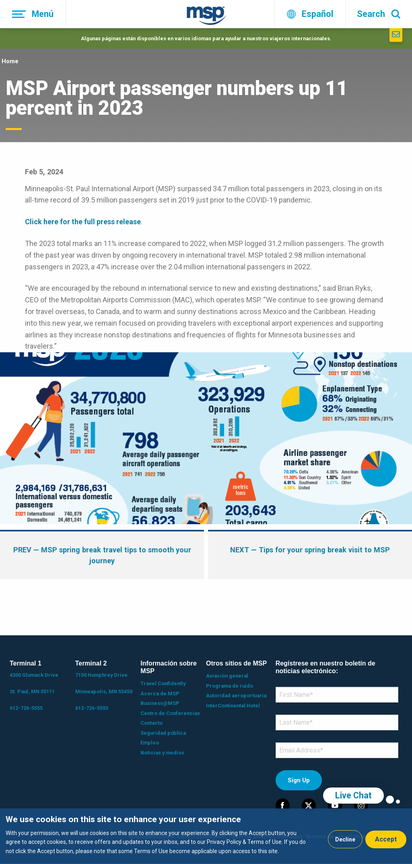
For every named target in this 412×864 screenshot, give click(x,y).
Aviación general (227, 676)
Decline (345, 839)
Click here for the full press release (83, 221)
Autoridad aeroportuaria (236, 695)
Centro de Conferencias (170, 713)
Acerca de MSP (159, 693)
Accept (386, 839)
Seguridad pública (163, 733)
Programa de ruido (229, 686)
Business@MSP (159, 703)
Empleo (149, 743)
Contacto (151, 723)
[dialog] (206, 836)
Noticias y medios (162, 753)
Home (10, 61)
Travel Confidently (162, 683)
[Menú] (33, 14)
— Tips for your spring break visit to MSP (310, 550)
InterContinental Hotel (233, 706)
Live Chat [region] (353, 795)
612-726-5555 (26, 708)
